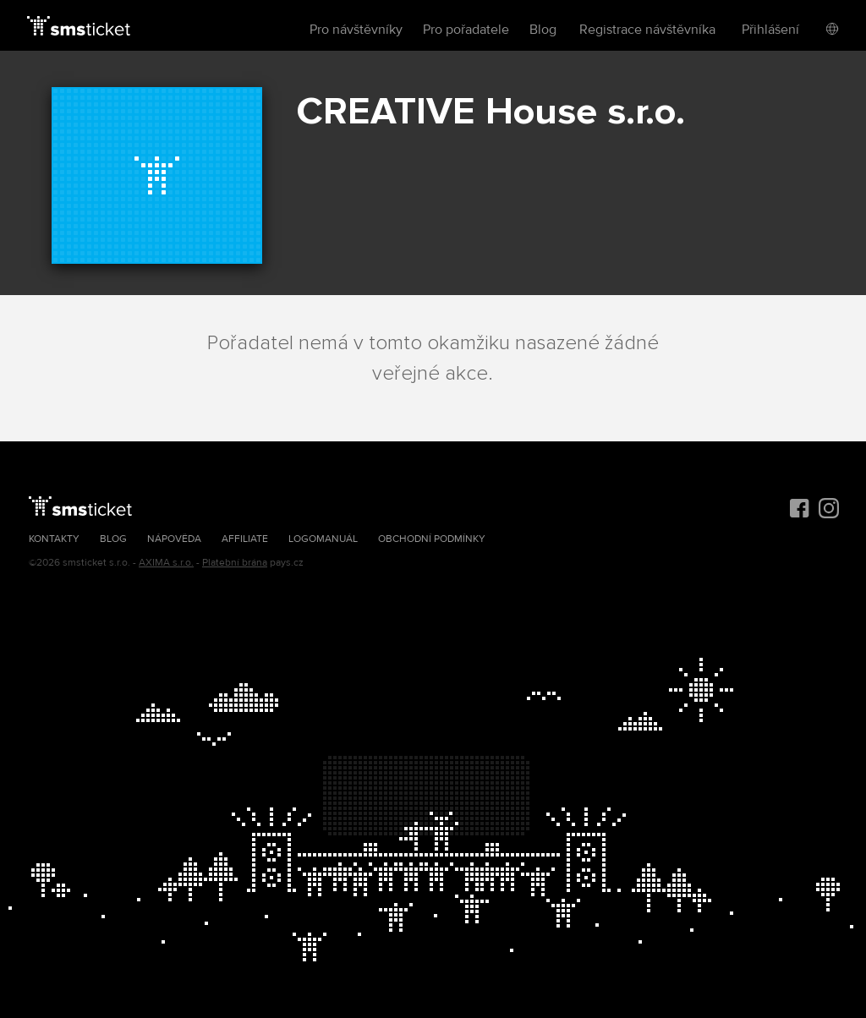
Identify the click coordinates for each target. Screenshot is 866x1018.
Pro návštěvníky (356, 29)
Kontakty (54, 539)
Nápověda (174, 539)
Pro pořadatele (466, 29)
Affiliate (245, 539)
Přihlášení (770, 29)
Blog (542, 29)
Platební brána (234, 562)
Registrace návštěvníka (647, 29)
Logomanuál (323, 539)
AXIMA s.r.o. (166, 562)
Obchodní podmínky (431, 539)
